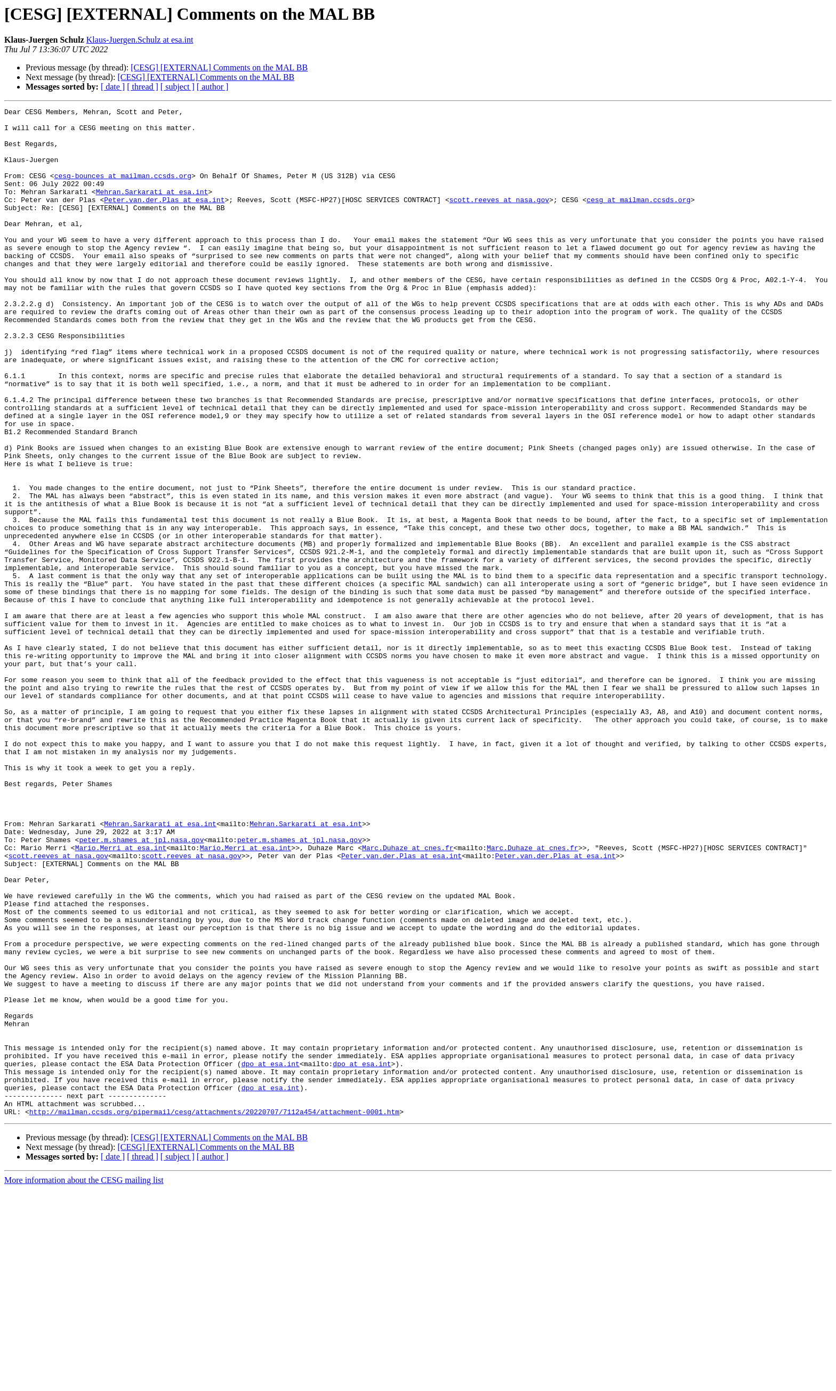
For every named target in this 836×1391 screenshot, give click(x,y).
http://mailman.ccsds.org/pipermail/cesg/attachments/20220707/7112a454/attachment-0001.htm (214, 1313)
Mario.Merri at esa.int (121, 996)
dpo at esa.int (271, 1255)
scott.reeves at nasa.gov (499, 218)
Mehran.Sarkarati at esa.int (152, 209)
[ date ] (113, 86)
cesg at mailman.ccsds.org (638, 218)
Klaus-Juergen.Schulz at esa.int (140, 39)
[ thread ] (142, 86)
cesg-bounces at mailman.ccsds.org (122, 190)
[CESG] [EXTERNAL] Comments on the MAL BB (219, 67)
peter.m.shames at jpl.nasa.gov (141, 987)
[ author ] (213, 86)
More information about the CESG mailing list (84, 1381)
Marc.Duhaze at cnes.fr (408, 996)
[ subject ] (177, 86)
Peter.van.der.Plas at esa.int (164, 218)
